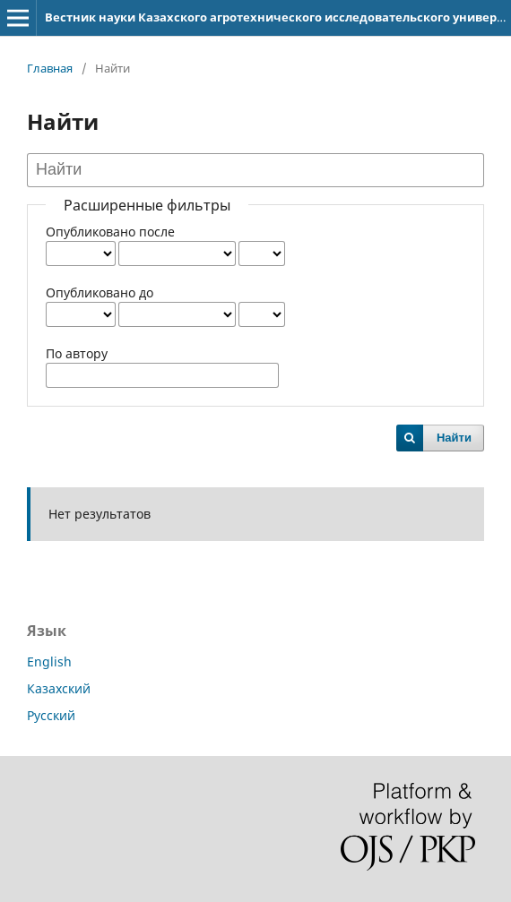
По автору (77, 353)
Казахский (59, 688)
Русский (51, 715)
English (49, 661)
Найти (454, 437)
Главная (50, 68)
